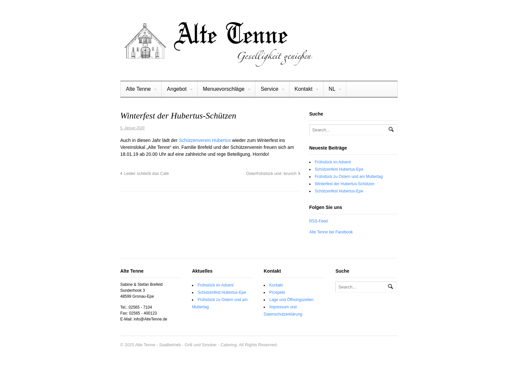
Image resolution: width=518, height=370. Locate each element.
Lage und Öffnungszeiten (291, 299)
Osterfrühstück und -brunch (271, 173)
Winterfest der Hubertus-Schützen (345, 184)
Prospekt (277, 292)
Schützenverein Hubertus (205, 140)
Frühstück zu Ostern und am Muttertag (349, 176)
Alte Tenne (138, 89)
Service (269, 89)
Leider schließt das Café (146, 173)
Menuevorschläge (223, 89)
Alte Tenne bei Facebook (331, 232)
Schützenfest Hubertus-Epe (339, 169)
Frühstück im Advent (333, 162)
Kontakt (304, 89)
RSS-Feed (318, 221)
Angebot (177, 89)
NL (332, 89)
